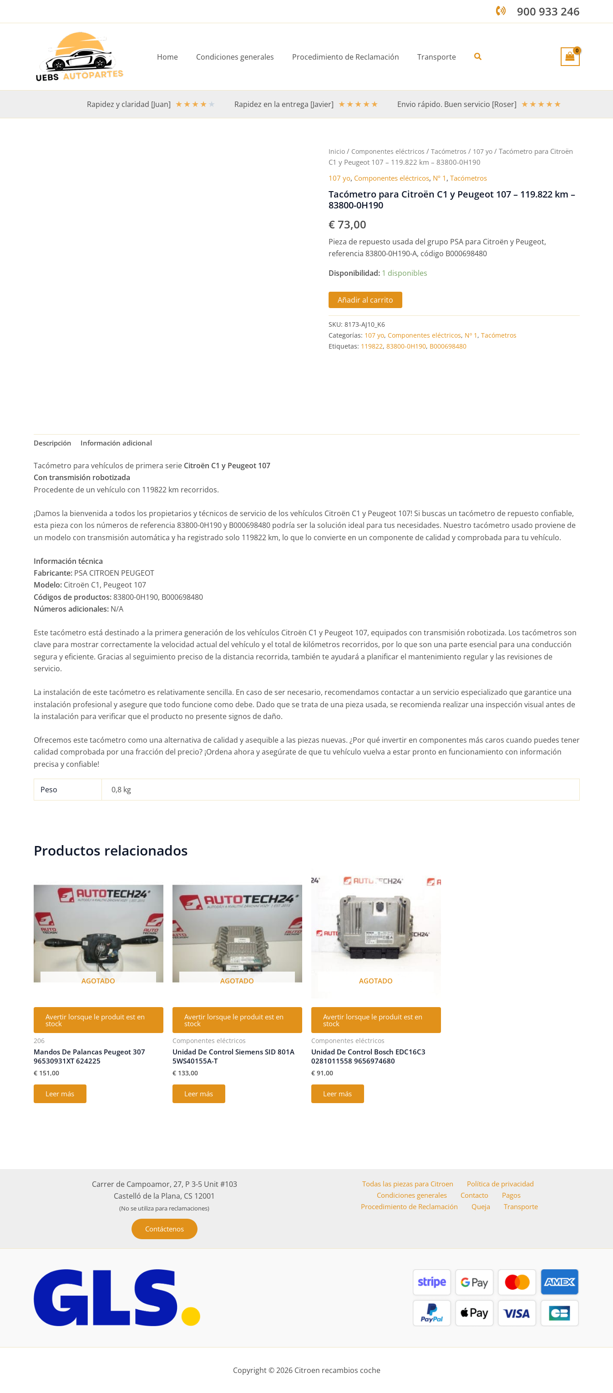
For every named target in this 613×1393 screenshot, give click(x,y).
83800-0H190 (406, 346)
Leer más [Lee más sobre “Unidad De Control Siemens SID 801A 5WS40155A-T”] (202, 1100)
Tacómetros (451, 151)
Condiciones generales (415, 1195)
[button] (471, 57)
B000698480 (448, 346)
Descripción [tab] (54, 444)
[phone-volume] (501, 11)
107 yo (487, 151)
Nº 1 (449, 178)
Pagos (510, 1195)
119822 (372, 346)
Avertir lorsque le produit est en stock (97, 1023)
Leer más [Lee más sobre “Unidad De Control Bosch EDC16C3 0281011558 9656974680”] (340, 1100)
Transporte (521, 1208)
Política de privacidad (501, 1184)
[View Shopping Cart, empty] (570, 56)
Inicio (337, 151)
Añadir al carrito (365, 300)
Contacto (477, 1195)
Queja (485, 1208)
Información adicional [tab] (121, 444)
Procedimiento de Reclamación (413, 1208)
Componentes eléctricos (389, 151)
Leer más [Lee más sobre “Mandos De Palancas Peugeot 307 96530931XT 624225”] (63, 1100)
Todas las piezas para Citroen (406, 1184)
